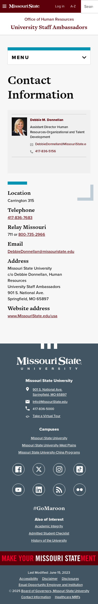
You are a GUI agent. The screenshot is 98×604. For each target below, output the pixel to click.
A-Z (73, 6)
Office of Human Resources (49, 19)
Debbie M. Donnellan (46, 119)
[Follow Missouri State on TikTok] (80, 469)
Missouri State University (49, 438)
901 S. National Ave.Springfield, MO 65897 (50, 392)
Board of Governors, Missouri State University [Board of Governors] (55, 590)
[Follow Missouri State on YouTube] (18, 490)
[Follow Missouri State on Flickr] (80, 490)
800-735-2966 (31, 234)
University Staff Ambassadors (49, 27)
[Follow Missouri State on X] (39, 469)
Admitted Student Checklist (49, 533)
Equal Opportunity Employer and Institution (51, 584)
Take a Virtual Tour (46, 416)
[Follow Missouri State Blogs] (59, 490)
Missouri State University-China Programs (49, 452)
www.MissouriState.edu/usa (32, 316)
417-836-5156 (43, 151)
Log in (59, 6)
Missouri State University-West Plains (49, 445)
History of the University (49, 540)
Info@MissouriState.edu (50, 401)
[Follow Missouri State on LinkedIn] (39, 490)
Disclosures (70, 578)
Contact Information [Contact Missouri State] (36, 597)
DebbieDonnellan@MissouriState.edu (57, 144)
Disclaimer (50, 578)
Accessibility (28, 578)
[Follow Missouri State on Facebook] (18, 469)
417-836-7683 (20, 218)
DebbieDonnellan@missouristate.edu (41, 251)
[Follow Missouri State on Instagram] (59, 469)
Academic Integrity (49, 526)
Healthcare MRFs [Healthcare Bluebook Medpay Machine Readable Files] (67, 597)
